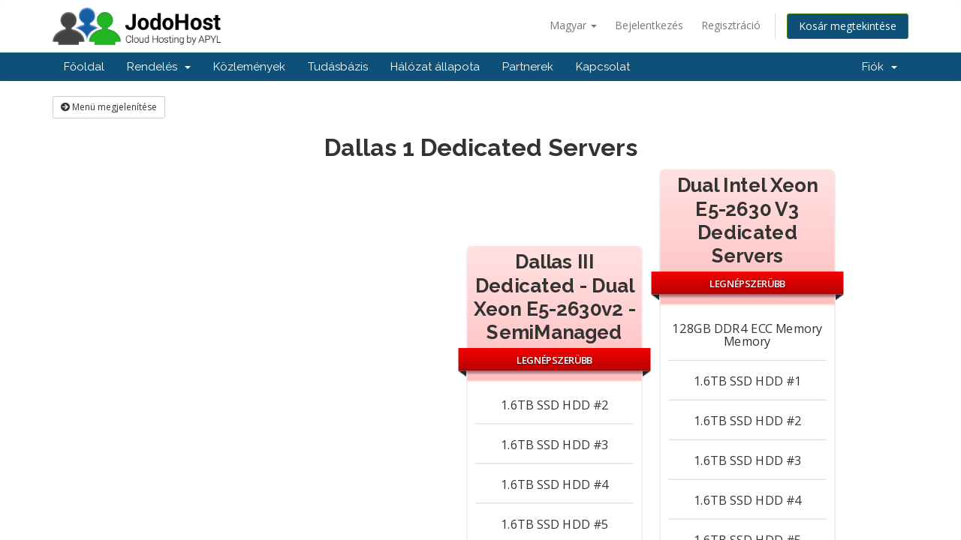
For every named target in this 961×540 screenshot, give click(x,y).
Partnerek (527, 67)
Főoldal (84, 67)
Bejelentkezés (649, 25)
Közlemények (249, 67)
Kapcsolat (603, 67)
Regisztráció (731, 25)
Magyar (573, 25)
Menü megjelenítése (109, 106)
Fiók (879, 67)
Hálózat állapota (435, 67)
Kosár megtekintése (847, 26)
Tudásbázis (338, 67)
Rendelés (159, 67)
